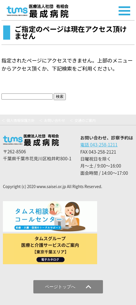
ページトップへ (68, 286)
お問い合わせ (54, 120)
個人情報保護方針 (20, 120)
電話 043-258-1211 (99, 144)
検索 (60, 96)
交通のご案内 (85, 120)
